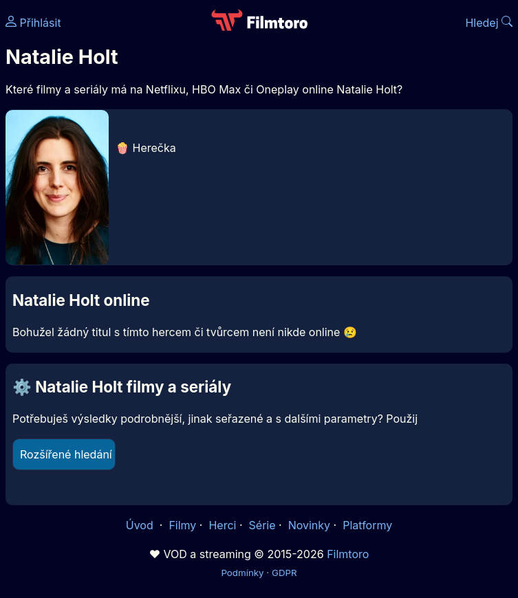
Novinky (309, 525)
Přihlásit (33, 23)
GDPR (284, 572)
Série (262, 525)
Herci (222, 525)
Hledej (488, 23)
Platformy (367, 525)
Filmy (182, 525)
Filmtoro (348, 554)
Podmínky (242, 572)
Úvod (141, 525)
